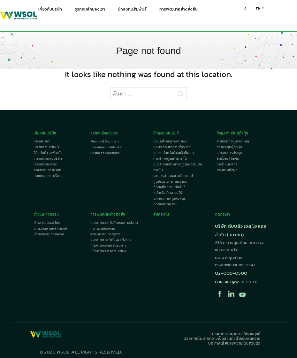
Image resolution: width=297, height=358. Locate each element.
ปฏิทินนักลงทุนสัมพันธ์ (169, 198)
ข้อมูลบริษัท (42, 141)
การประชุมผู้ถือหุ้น (229, 147)
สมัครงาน (161, 214)
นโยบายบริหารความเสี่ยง (108, 251)
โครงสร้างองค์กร (45, 164)
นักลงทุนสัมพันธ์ (132, 10)
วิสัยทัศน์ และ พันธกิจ (48, 152)
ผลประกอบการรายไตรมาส (172, 147)
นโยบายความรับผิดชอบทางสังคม (114, 222)
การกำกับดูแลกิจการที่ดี (170, 158)
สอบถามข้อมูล (227, 170)
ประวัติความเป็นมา (46, 147)
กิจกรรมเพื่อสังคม (102, 228)
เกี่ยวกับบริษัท (50, 10)
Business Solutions (105, 152)
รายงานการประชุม (229, 152)
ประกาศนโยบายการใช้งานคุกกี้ (236, 334)
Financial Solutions (104, 141)
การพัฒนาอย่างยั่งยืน (178, 10)
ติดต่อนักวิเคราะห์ (165, 204)
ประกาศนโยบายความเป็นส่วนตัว (234, 343)
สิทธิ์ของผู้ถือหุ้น (228, 158)
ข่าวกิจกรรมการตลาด (49, 234)
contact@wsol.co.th (236, 282)
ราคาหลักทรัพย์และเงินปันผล (173, 152)
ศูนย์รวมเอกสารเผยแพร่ (170, 181)
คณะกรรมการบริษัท (47, 170)
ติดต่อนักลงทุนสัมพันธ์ (169, 187)
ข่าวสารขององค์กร (47, 222)
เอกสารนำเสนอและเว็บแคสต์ (173, 175)
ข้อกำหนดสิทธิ (227, 164)
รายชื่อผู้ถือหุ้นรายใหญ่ (233, 141)
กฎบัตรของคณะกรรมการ (108, 245)
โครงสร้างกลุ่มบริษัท (48, 158)
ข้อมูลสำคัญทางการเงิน (170, 141)
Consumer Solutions (105, 147)
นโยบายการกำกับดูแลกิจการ (110, 239)
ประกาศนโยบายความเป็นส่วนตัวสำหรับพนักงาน (222, 338)
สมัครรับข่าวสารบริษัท (169, 192)
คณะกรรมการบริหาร (48, 175)
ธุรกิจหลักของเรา (90, 10)
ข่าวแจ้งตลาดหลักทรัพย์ (50, 228)
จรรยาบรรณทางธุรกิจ (105, 234)
